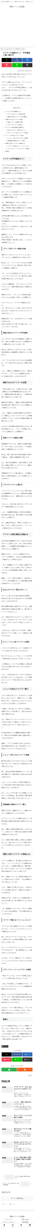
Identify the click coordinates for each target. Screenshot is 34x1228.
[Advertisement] (17, 29)
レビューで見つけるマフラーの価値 (18, 138)
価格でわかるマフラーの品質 (14, 119)
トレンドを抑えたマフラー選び (15, 135)
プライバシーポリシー (9, 1222)
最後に (8, 151)
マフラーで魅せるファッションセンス (18, 146)
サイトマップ (9, 1219)
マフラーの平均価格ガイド (13, 111)
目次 (14, 108)
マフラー (5, 1046)
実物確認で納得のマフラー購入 (16, 140)
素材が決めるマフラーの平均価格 (17, 116)
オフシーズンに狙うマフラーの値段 (18, 132)
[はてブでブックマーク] (27, 60)
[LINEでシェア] (17, 65)
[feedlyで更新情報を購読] (9, 1069)
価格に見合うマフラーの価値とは (15, 143)
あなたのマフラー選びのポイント (17, 130)
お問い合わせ (25, 1219)
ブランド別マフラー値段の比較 (16, 114)
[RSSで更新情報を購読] (25, 1069)
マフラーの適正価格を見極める (15, 127)
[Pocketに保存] (7, 65)
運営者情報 (25, 1222)
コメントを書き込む (17, 1198)
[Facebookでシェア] (17, 60)
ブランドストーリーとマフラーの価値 (18, 148)
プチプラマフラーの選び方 (15, 125)
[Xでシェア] (7, 60)
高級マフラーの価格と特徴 (15, 122)
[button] (27, 65)
